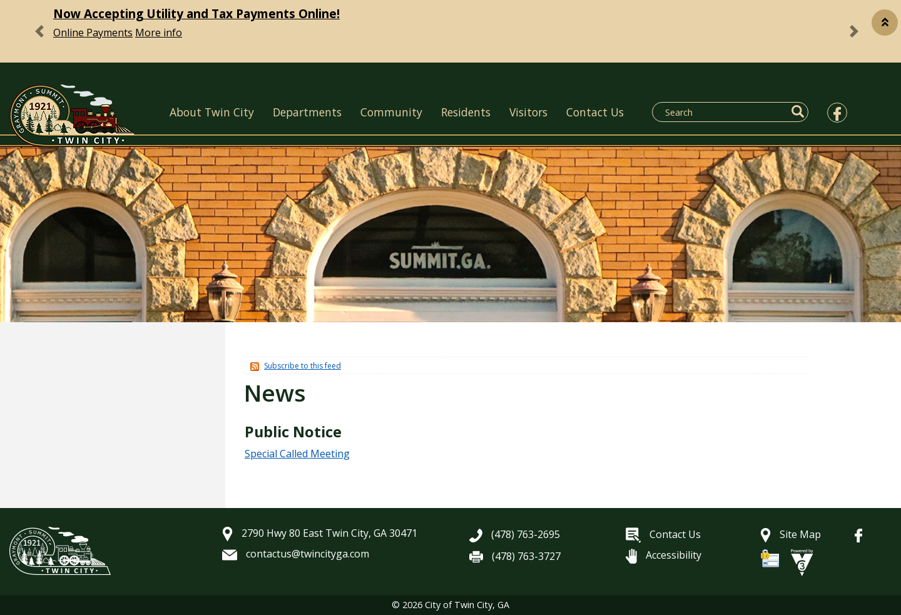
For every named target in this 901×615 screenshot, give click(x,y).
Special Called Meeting (297, 453)
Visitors (528, 111)
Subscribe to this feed (302, 365)
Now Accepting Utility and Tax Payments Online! (196, 13)
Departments (307, 111)
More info (158, 32)
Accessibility (663, 555)
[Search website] (723, 112)
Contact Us (595, 111)
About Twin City (212, 111)
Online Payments (93, 32)
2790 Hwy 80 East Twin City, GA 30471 (319, 533)
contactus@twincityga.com (295, 554)
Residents (466, 111)
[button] (885, 22)
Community (391, 111)
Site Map (790, 534)
